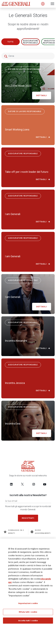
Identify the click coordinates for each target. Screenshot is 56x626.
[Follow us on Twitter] (22, 484)
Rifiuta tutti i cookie (28, 613)
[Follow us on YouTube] (44, 484)
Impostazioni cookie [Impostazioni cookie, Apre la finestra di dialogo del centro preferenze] (28, 604)
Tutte (10, 42)
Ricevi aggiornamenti (40, 531)
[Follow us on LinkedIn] (11, 484)
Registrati (28, 518)
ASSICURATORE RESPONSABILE (30, 42)
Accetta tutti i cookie (28, 621)
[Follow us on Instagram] (33, 484)
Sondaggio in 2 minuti (14, 531)
